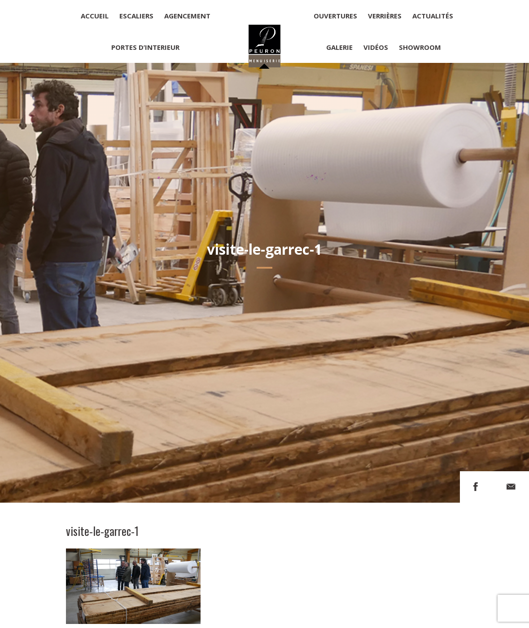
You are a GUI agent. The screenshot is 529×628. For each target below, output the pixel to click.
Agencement (187, 15)
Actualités (432, 15)
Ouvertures (335, 15)
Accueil (95, 15)
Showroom (420, 47)
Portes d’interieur (145, 47)
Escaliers (136, 15)
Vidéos (375, 47)
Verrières (385, 15)
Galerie (339, 47)
